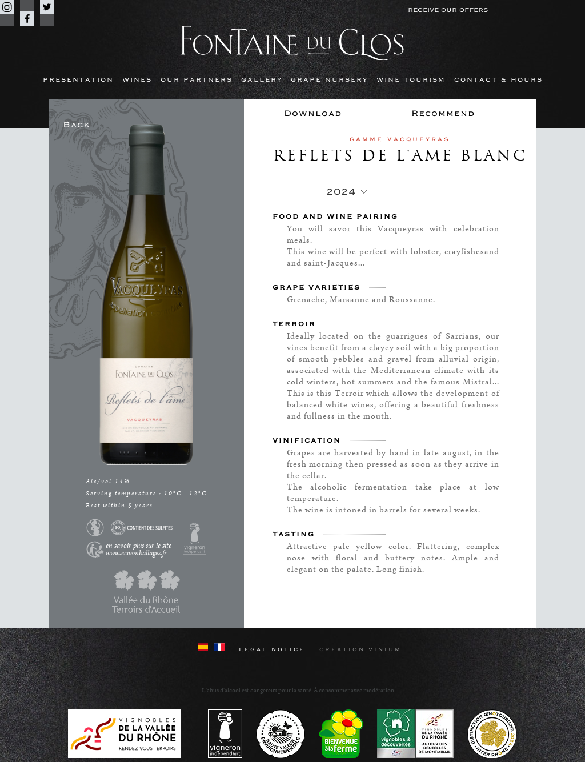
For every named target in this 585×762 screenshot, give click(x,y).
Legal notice (272, 649)
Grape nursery (329, 79)
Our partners (197, 79)
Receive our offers (448, 10)
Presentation (78, 79)
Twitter (47, 7)
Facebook (27, 18)
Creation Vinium (360, 649)
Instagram (7, 7)
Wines (137, 79)
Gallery (261, 79)
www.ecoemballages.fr (136, 553)
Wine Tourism (411, 79)
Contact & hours (498, 79)
